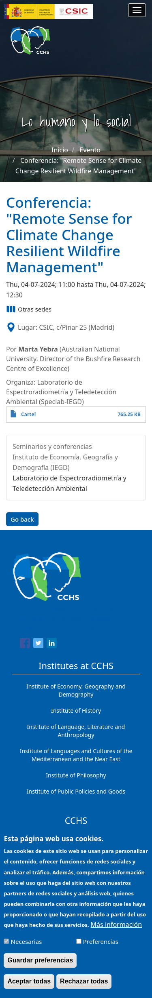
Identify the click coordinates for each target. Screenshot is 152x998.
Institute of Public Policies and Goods (76, 791)
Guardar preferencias (40, 965)
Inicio (59, 149)
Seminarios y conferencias (52, 446)
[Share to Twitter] (38, 644)
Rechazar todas (84, 986)
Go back (22, 519)
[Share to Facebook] (25, 644)
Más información (116, 930)
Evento (90, 149)
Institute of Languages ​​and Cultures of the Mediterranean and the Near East (76, 755)
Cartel (28, 414)
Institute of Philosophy (76, 775)
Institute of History (76, 710)
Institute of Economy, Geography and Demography (76, 690)
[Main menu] (137, 10)
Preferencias (100, 947)
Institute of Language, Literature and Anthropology (76, 731)
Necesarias (26, 947)
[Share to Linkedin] (52, 644)
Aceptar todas (29, 986)
